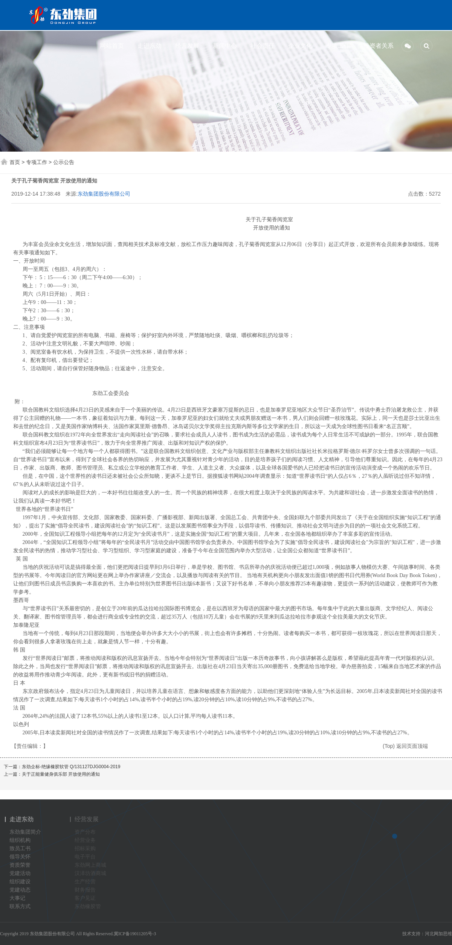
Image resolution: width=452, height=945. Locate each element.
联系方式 (17, 906)
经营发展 (185, 46)
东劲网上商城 (92, 865)
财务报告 (86, 890)
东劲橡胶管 (89, 906)
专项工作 (336, 46)
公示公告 (64, 162)
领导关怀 (17, 857)
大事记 (15, 898)
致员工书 (17, 848)
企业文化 (298, 46)
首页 (15, 162)
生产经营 (86, 881)
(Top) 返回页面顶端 (405, 746)
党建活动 (17, 873)
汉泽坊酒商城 (92, 873)
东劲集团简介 (23, 832)
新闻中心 (223, 46)
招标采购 (86, 848)
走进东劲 (148, 46)
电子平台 (86, 857)
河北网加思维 (438, 933)
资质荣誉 (17, 865)
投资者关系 (374, 46)
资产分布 (86, 832)
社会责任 (261, 46)
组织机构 (17, 840)
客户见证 (86, 898)
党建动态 (17, 890)
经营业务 (86, 840)
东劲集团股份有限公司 (104, 194)
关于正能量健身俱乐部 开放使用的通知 (61, 774)
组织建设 (17, 881)
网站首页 (110, 46)
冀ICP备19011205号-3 (135, 933)
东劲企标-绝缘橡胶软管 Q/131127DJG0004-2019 (71, 766)
